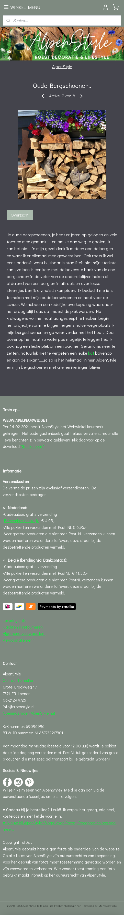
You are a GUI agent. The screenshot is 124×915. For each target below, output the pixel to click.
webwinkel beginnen (68, 906)
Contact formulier (18, 680)
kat (91, 353)
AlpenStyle (62, 66)
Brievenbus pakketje (21, 520)
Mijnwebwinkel (108, 906)
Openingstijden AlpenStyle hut (29, 713)
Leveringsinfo (14, 620)
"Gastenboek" (32, 446)
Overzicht (20, 215)
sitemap (43, 906)
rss (51, 906)
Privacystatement (18, 640)
